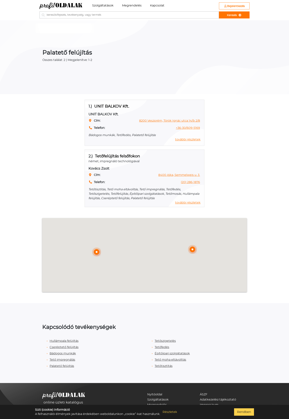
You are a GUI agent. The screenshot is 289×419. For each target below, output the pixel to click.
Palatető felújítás (62, 366)
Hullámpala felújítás (64, 340)
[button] (192, 249)
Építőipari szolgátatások (172, 353)
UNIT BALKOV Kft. (111, 106)
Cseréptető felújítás (64, 347)
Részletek (170, 412)
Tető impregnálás (62, 359)
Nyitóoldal (154, 394)
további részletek (188, 139)
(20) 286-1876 (190, 182)
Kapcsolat (157, 5)
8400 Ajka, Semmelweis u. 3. (179, 175)
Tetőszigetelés (165, 340)
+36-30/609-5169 (188, 127)
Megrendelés (132, 5)
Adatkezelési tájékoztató (218, 399)
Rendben (244, 412)
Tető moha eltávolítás (170, 359)
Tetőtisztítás (164, 366)
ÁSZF (203, 394)
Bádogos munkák (63, 353)
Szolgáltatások (103, 5)
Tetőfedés (162, 347)
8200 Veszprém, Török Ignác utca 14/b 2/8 (169, 120)
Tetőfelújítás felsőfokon (117, 156)
